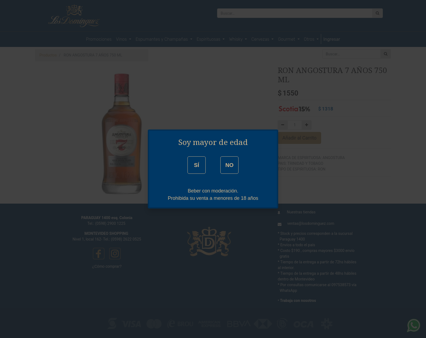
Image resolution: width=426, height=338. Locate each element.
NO (229, 165)
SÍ (196, 165)
